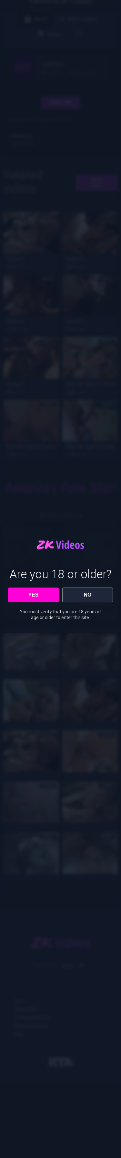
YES (33, 595)
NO (88, 595)
